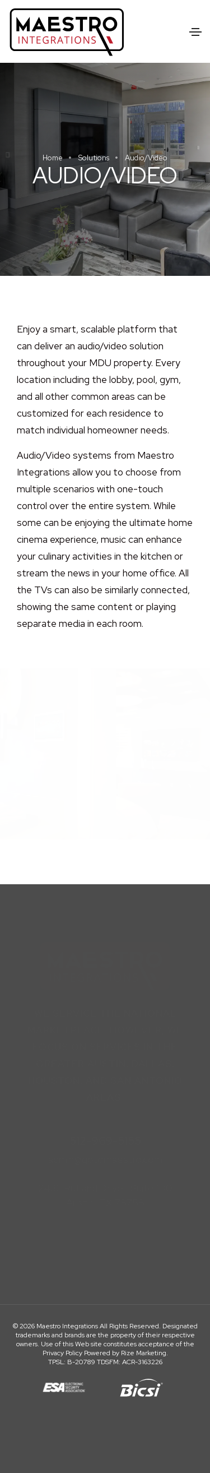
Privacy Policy (62, 1353)
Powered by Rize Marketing (125, 1353)
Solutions (93, 158)
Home (53, 158)
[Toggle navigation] (195, 32)
